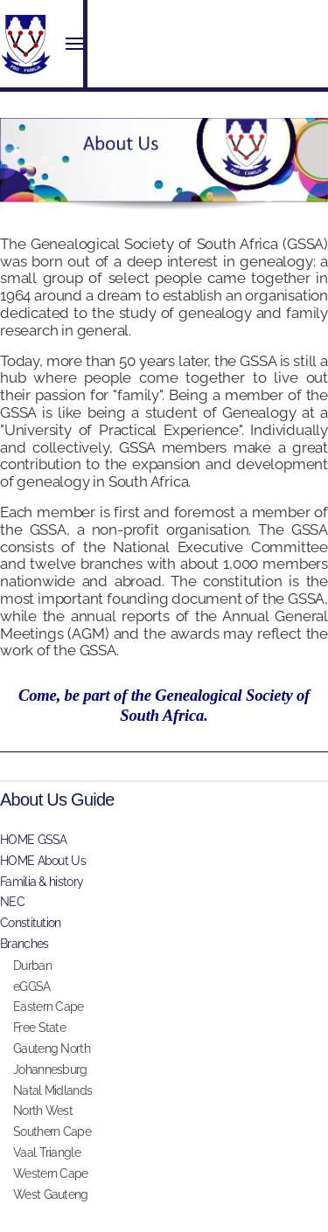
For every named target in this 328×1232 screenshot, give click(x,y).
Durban (32, 965)
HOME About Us (43, 861)
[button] (74, 43)
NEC (12, 902)
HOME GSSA (33, 840)
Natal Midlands (52, 1090)
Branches (24, 944)
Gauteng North (51, 1049)
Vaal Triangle (46, 1152)
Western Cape (50, 1173)
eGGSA (32, 986)
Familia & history (41, 882)
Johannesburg (50, 1069)
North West (43, 1111)
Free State (39, 1028)
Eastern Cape (48, 1007)
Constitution (30, 923)
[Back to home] (26, 43)
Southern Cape (52, 1132)
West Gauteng (50, 1194)
